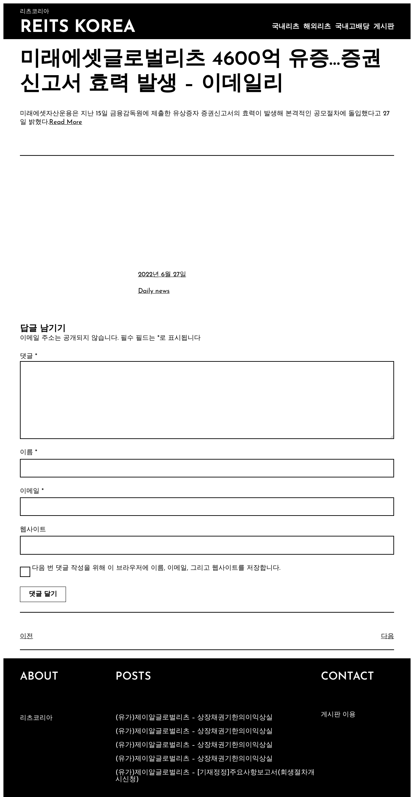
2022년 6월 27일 (162, 275)
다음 (387, 636)
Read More (65, 122)
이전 (26, 636)
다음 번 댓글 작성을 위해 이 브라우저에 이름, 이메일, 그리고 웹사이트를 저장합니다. (156, 568)
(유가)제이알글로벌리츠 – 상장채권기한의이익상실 (194, 717)
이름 (28, 452)
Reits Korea (77, 27)
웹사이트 (33, 530)
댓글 (28, 356)
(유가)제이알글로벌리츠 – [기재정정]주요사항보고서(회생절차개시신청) (215, 776)
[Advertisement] (207, 212)
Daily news (154, 291)
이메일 (32, 491)
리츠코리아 (36, 718)
